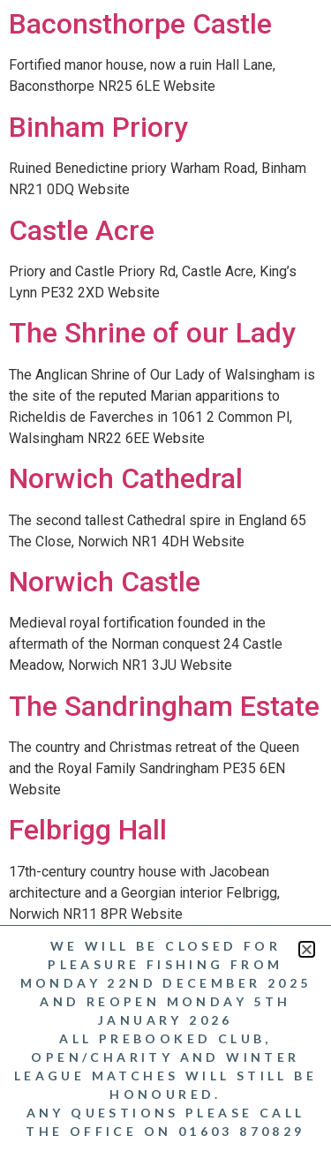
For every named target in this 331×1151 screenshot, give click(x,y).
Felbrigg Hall (88, 829)
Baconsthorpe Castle (140, 24)
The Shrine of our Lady (152, 333)
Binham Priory (98, 127)
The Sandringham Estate (164, 706)
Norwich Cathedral (126, 478)
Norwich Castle (104, 581)
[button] (306, 945)
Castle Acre (81, 230)
